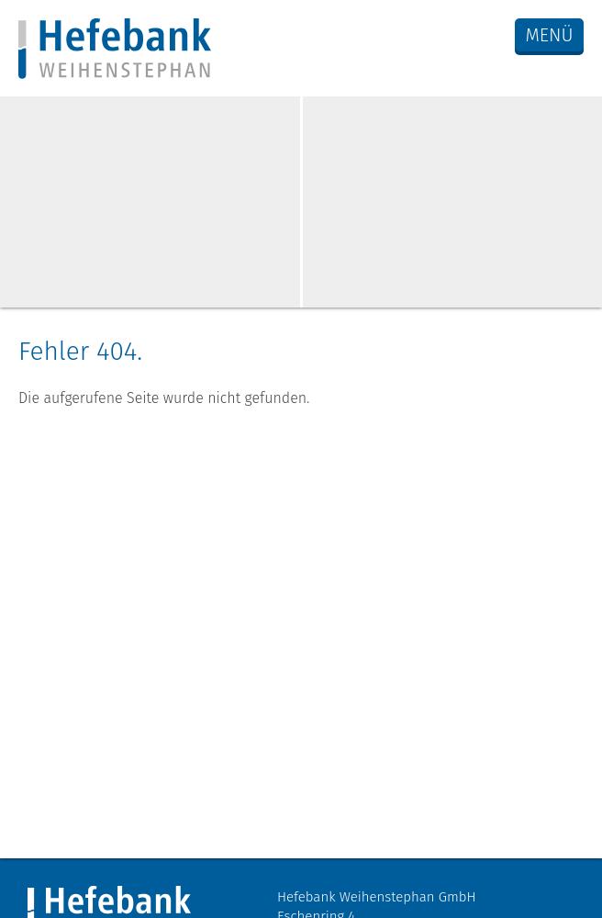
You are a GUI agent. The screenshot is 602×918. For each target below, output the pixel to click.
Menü (549, 35)
